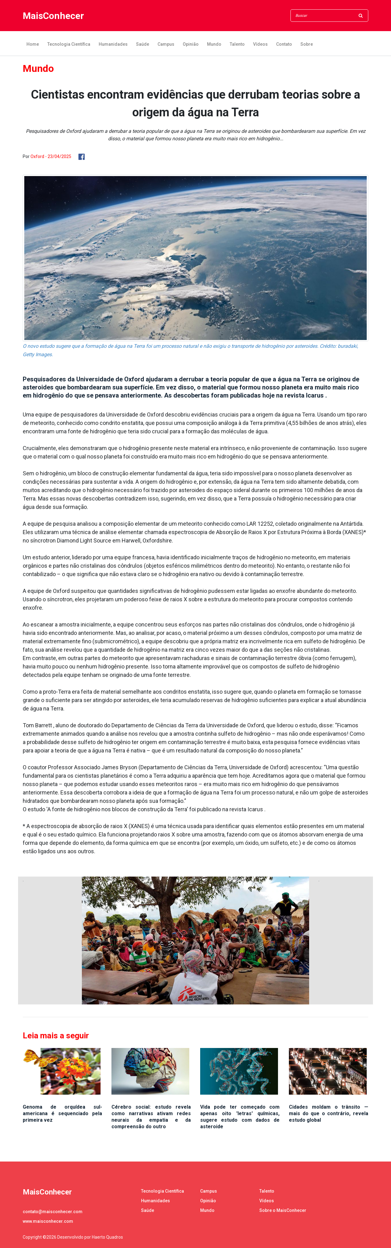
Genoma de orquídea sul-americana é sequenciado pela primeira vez (62, 1113)
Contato (284, 44)
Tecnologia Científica (68, 44)
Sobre (306, 44)
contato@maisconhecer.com (52, 1211)
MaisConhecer (53, 15)
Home (32, 44)
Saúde (142, 44)
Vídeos (260, 44)
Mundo (214, 44)
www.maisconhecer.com (48, 1221)
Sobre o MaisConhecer (282, 1210)
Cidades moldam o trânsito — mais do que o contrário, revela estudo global (328, 1113)
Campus (166, 44)
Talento (237, 44)
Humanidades (113, 44)
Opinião (191, 44)
